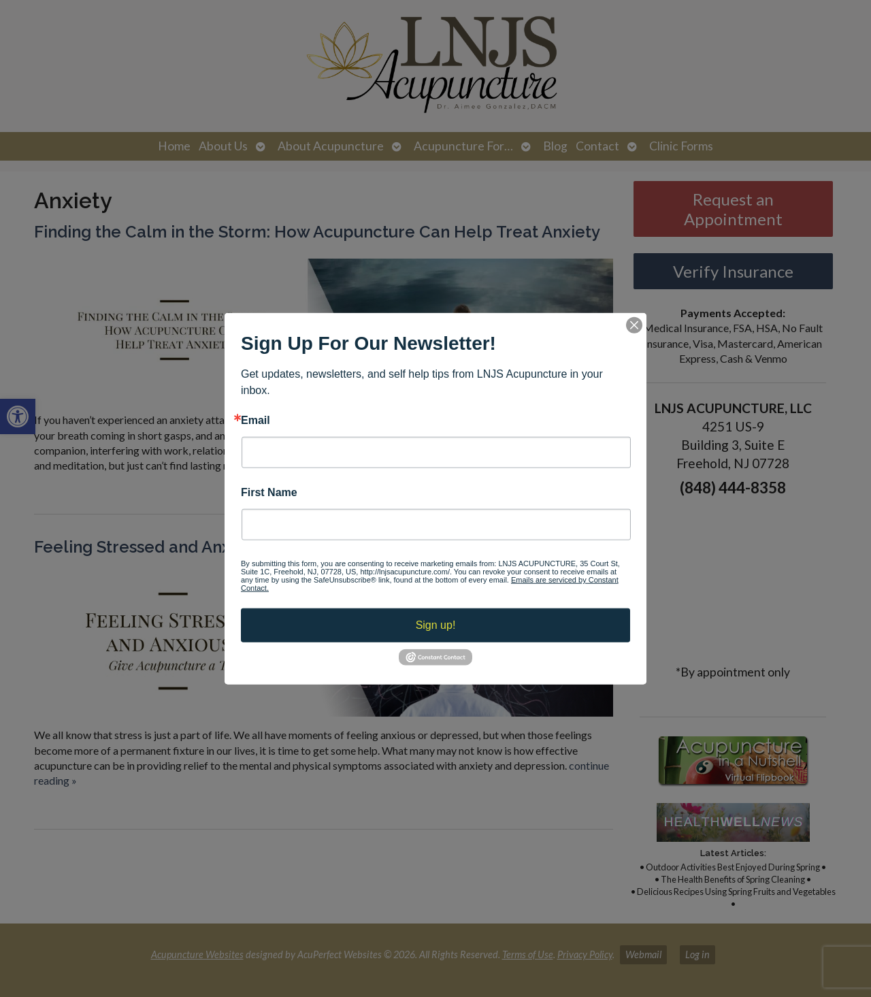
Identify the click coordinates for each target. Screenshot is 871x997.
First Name (269, 492)
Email (255, 419)
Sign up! (436, 625)
